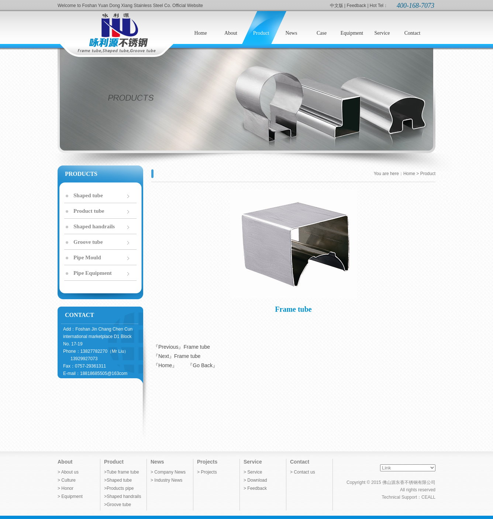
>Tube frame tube (121, 472)
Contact (299, 462)
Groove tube (88, 242)
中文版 (336, 5)
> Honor (65, 488)
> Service (253, 472)
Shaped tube (88, 195)
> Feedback (255, 488)
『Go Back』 (202, 365)
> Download (255, 480)
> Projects (207, 472)
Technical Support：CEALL (408, 497)
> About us (68, 472)
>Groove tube (117, 504)
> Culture (67, 480)
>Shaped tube (118, 480)
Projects (207, 462)
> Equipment (70, 496)
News (157, 462)
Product (114, 462)
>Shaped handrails (122, 496)
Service (253, 462)
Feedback (356, 5)
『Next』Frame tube (176, 356)
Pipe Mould (87, 257)
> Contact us (302, 472)
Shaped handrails (94, 226)
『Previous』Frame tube (181, 347)
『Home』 (165, 365)
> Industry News (166, 480)
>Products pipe (119, 488)
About (65, 462)
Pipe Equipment (92, 273)
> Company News (168, 472)
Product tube (88, 211)
